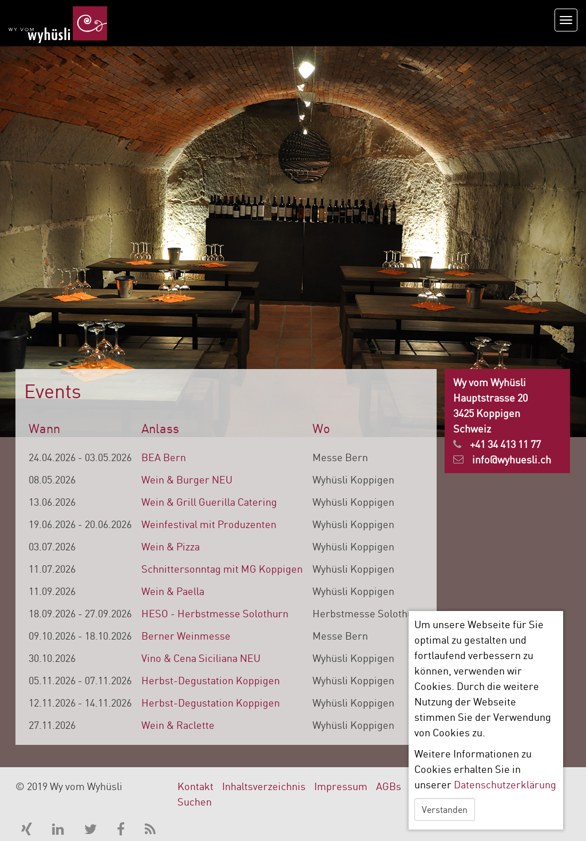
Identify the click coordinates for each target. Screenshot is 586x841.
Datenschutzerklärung (505, 784)
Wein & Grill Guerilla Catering (209, 501)
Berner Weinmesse (186, 635)
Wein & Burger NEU (186, 479)
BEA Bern (163, 457)
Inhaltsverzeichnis (264, 786)
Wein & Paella (172, 591)
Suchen (194, 801)
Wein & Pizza (170, 546)
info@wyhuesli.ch (511, 459)
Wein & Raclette (178, 725)
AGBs (388, 786)
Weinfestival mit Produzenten (208, 524)
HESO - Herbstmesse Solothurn (214, 613)
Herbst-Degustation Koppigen (210, 680)
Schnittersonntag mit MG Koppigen (222, 568)
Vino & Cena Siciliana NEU (200, 658)
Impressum (340, 786)
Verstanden (445, 809)
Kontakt (195, 786)
